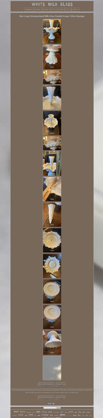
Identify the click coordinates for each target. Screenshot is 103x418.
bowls (50, 412)
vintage (45, 414)
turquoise (56, 415)
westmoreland (56, 412)
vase (87, 415)
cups (26, 415)
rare (61, 412)
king (80, 412)
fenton (22, 411)
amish (33, 412)
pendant (88, 412)
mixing (44, 412)
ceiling (66, 412)
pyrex (71, 411)
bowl (16, 411)
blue (67, 415)
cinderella (14, 415)
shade (74, 415)
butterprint (29, 412)
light (38, 412)
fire (35, 415)
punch (83, 415)
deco (79, 415)
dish (51, 415)
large (76, 412)
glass (62, 414)
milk (31, 414)
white (20, 414)
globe (83, 412)
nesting (90, 415)
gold (39, 415)
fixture (70, 415)
